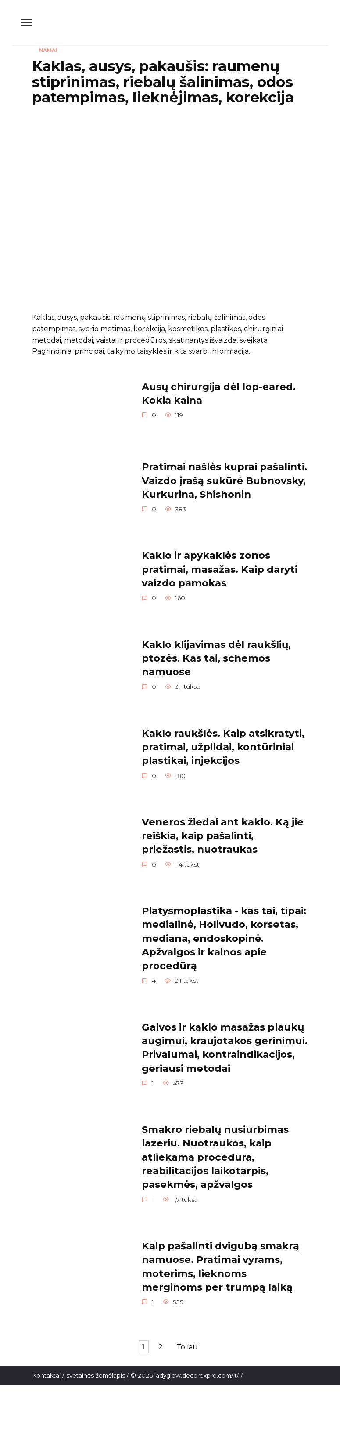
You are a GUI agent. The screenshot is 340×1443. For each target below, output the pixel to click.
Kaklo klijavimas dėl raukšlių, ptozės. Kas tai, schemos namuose (216, 659)
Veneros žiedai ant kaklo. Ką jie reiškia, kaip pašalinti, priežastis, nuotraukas (223, 838)
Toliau (193, 1352)
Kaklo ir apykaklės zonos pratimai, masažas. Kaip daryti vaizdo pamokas (219, 570)
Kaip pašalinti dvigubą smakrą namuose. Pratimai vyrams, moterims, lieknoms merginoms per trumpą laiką (220, 1271)
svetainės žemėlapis (95, 1380)
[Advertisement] (170, 175)
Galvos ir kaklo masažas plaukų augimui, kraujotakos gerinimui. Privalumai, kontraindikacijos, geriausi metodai (225, 1051)
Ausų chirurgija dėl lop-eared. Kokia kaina (219, 393)
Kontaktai (46, 1380)
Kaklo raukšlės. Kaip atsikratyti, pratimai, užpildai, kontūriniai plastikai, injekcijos (223, 749)
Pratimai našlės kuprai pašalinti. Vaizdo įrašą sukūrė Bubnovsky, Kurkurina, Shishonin (224, 481)
